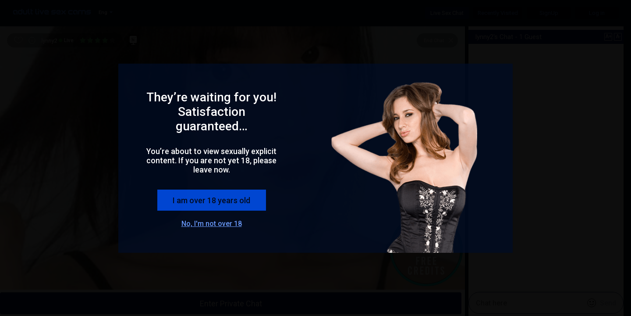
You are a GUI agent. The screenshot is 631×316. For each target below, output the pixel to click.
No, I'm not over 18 (211, 223)
